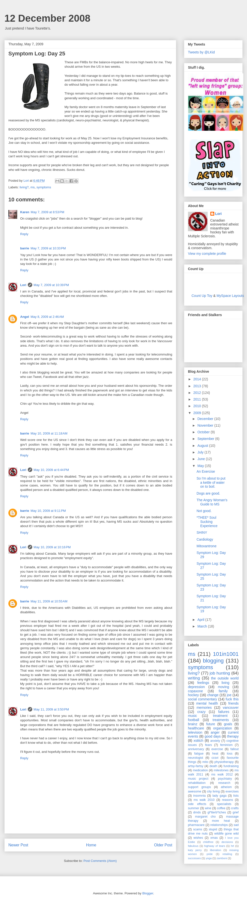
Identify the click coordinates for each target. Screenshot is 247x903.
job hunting (220, 673)
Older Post (163, 845)
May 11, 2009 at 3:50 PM (51, 709)
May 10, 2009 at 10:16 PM (52, 547)
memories (204, 708)
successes (194, 858)
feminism (226, 745)
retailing (227, 854)
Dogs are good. (208, 493)
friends (233, 703)
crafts (235, 808)
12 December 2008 (47, 18)
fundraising (231, 766)
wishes (198, 837)
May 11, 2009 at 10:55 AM (49, 601)
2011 (197, 399)
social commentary (202, 699)
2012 (197, 393)
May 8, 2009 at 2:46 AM (47, 317)
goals (228, 724)
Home (91, 845)
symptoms (43, 187)
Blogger (147, 893)
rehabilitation (196, 783)
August (203, 446)
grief (236, 812)
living (225, 683)
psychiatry (225, 778)
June (201, 459)
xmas (214, 837)
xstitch (198, 740)
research (224, 783)
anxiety (215, 740)
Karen (24, 212)
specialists (224, 804)
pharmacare (196, 825)
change (212, 695)
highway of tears (214, 845)
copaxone (195, 691)
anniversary (196, 749)
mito (205, 762)
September (206, 439)
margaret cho (205, 816)
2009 (197, 413)
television (195, 732)
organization (222, 728)
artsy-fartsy (195, 766)
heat (215, 753)
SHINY (202, 532)
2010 (197, 406)
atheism (226, 787)
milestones (221, 770)
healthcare (196, 728)
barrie (24, 248)
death (213, 766)
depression (196, 687)
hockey (193, 695)
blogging (213, 661)
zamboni (221, 858)
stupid (213, 829)
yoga (209, 858)
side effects (197, 804)
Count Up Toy (202, 296)
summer (193, 808)
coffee (221, 808)
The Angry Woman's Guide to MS (212, 502)
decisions (227, 841)
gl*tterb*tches (216, 812)
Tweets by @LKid (201, 52)
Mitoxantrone (206, 546)
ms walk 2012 (222, 774)
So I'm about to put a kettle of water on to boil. (211, 482)
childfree (208, 841)
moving (223, 687)
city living (213, 791)
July (200, 452)
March (202, 626)
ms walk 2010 (204, 800)
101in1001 (226, 654)
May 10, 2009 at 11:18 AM (49, 433)
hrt (232, 845)
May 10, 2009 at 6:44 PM (51, 470)
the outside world (225, 678)
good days (213, 736)
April (201, 620)
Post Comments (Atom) (100, 861)
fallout (234, 749)
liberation (215, 850)
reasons (227, 800)
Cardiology (205, 539)
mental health (207, 703)
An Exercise (206, 471)
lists (236, 795)
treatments (221, 720)
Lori (23, 285)
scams (197, 829)
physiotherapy (223, 762)
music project (198, 778)
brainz (192, 724)
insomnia (199, 795)
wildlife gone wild (226, 833)
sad (236, 825)
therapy (233, 736)
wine (208, 808)
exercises (232, 791)
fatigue (198, 753)
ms (33, 187)
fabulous (193, 845)
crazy (201, 712)
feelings (203, 683)
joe (229, 695)
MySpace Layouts (230, 296)
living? (24, 187)
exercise (217, 749)
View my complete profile (207, 254)
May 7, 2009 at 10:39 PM (51, 285)
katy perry (195, 850)
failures (223, 712)
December (205, 419)
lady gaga (220, 795)
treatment (220, 716)
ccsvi (215, 757)
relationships (219, 825)
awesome (194, 791)
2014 (197, 379)
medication (200, 770)
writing (194, 678)
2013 (197, 386)
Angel (24, 317)
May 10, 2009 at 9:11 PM (48, 511)
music (192, 716)
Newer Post (18, 845)
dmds (197, 812)
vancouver (231, 708)
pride (210, 854)
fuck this (232, 699)
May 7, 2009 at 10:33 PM (48, 248)
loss (229, 753)
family (223, 691)
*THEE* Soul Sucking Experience (207, 522)
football (193, 720)
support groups (199, 787)
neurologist (195, 757)
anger (215, 732)
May (201, 466)
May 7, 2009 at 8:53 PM (47, 212)
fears (208, 745)
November (205, 425)
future (210, 724)
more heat (221, 820)
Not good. (204, 511)
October (204, 432)
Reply (24, 234)
